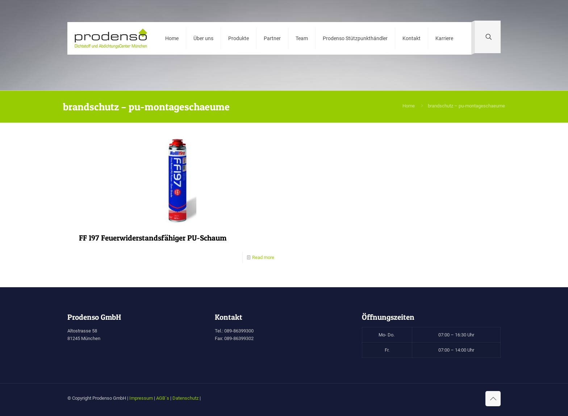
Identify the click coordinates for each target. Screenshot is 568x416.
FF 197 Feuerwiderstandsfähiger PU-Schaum (152, 237)
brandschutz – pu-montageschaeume (466, 106)
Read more (263, 257)
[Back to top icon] (493, 398)
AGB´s (162, 398)
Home (408, 106)
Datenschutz (185, 398)
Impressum (141, 398)
